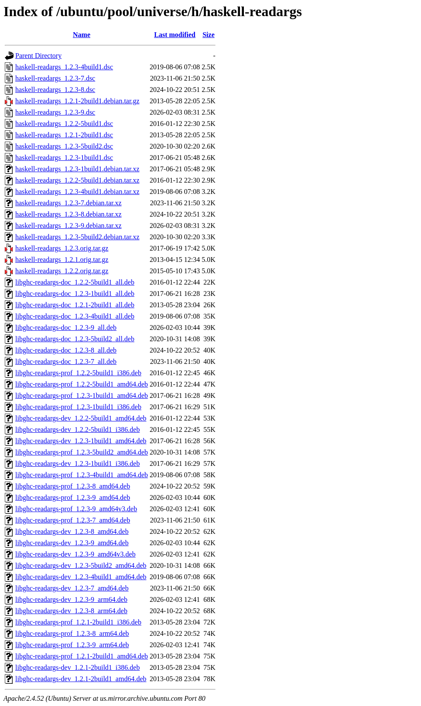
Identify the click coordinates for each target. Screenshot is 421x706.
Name (81, 34)
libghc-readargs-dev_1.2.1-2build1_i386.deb (77, 667)
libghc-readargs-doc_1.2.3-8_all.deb (65, 350)
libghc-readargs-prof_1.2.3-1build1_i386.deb (78, 407)
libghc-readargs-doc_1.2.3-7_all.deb (65, 361)
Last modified (174, 34)
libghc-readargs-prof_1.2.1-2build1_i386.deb (78, 622)
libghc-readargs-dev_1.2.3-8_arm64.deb (71, 610)
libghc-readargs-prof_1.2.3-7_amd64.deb (72, 520)
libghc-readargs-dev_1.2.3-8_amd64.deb (72, 531)
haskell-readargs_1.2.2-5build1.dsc (64, 123)
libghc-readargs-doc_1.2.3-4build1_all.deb (74, 316)
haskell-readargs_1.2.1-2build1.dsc (64, 135)
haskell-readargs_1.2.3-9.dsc (55, 112)
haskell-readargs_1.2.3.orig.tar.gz (61, 248)
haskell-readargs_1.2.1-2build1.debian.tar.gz (77, 101)
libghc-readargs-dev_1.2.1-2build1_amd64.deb (81, 678)
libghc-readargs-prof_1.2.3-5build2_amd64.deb (81, 452)
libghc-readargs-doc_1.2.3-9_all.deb (65, 327)
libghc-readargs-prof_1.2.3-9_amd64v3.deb (76, 509)
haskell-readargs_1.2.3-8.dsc (55, 89)
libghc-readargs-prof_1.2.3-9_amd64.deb (72, 497)
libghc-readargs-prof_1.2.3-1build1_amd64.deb (81, 395)
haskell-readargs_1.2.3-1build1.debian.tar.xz (77, 169)
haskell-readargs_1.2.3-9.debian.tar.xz (68, 225)
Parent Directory (38, 55)
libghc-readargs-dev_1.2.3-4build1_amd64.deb (81, 576)
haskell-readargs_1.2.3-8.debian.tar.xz (68, 214)
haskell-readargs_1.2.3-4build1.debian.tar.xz (77, 191)
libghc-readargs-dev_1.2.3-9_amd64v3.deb (75, 554)
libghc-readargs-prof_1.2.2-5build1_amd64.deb (81, 384)
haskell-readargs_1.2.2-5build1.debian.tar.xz (77, 180)
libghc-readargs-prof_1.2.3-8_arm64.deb (72, 633)
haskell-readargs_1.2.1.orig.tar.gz (61, 259)
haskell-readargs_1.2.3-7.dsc (55, 78)
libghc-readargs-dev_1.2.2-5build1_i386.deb (77, 429)
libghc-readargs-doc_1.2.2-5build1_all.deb (74, 282)
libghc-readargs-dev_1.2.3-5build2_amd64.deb (81, 565)
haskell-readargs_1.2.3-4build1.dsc (64, 67)
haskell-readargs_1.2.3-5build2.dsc (64, 146)
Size (208, 34)
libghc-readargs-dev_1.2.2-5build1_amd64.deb (81, 418)
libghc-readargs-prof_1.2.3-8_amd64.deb (72, 486)
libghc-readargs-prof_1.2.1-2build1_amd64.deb (81, 656)
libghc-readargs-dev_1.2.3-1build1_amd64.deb (81, 441)
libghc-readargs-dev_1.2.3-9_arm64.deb (71, 599)
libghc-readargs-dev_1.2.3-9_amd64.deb (72, 542)
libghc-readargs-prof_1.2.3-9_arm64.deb (72, 644)
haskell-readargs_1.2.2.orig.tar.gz (61, 271)
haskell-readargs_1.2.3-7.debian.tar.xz (68, 203)
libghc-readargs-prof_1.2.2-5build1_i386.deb (78, 373)
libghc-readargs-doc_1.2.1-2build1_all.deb (74, 305)
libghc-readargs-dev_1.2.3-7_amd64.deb (72, 588)
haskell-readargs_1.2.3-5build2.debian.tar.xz (77, 237)
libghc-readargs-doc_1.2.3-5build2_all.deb (74, 339)
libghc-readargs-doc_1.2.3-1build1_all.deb (74, 293)
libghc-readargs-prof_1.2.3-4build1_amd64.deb (81, 475)
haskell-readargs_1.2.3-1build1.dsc (64, 157)
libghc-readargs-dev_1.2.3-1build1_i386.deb (77, 463)
